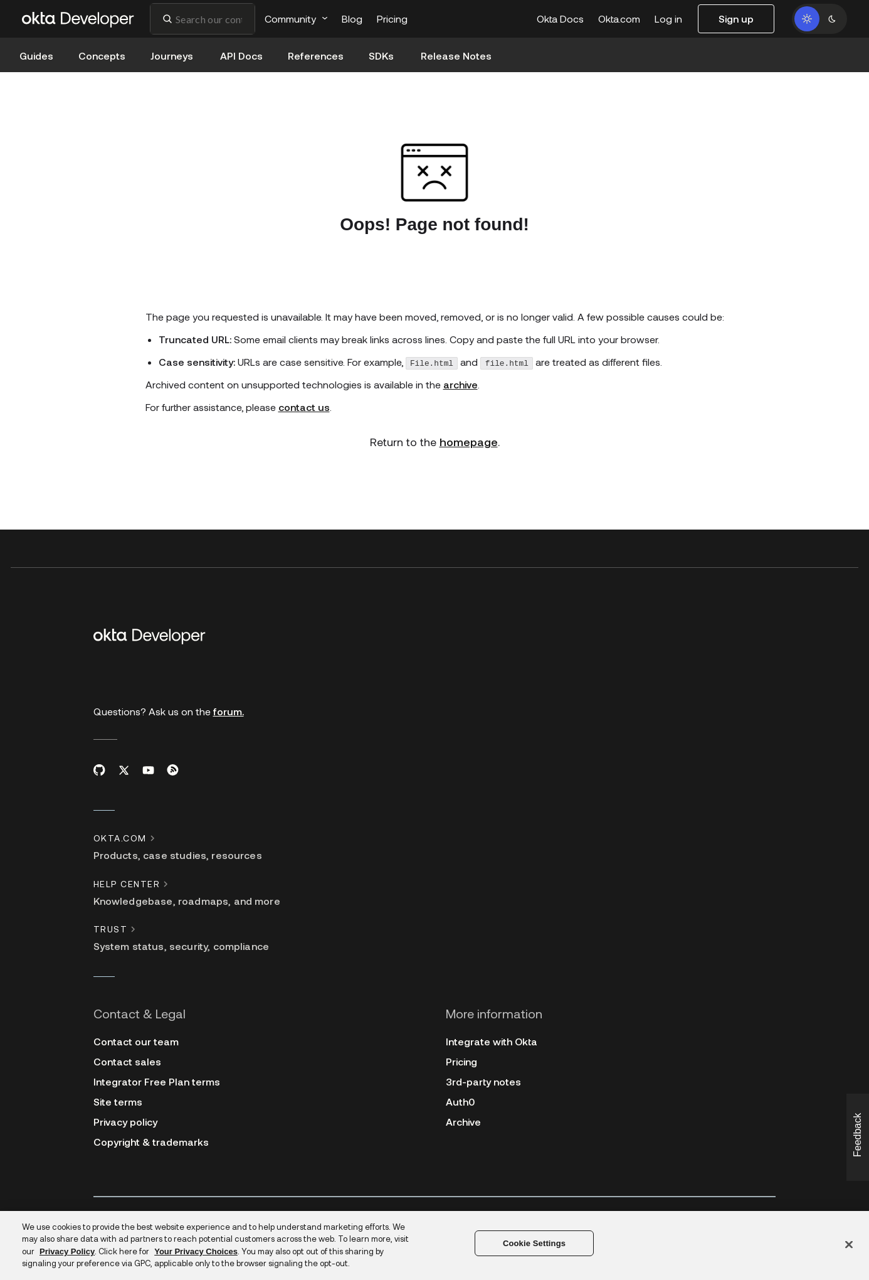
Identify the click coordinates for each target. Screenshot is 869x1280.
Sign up (736, 18)
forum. (228, 711)
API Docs (241, 55)
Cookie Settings (534, 1243)
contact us (304, 407)
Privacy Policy (67, 1251)
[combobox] (202, 19)
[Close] (849, 1244)
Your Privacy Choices (196, 1251)
